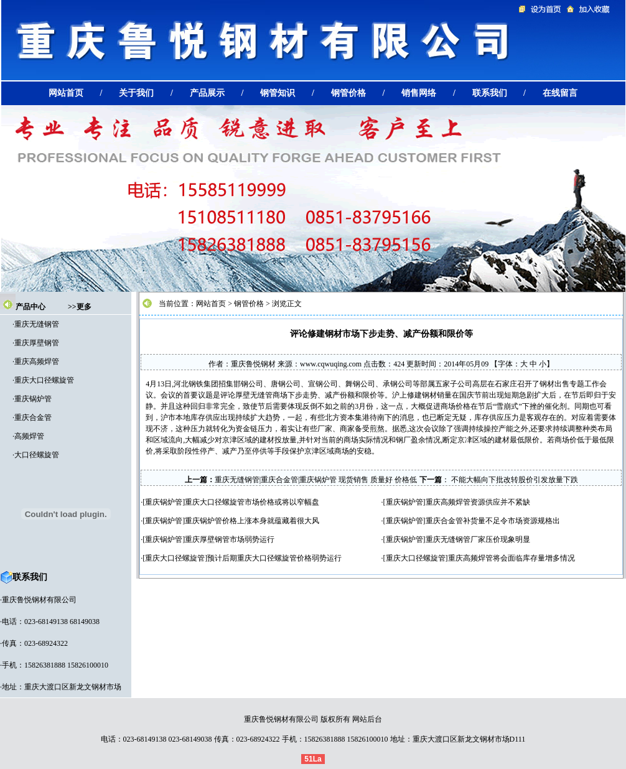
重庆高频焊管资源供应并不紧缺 (478, 502)
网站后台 (367, 719)
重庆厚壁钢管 (36, 342)
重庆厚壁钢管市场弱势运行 (229, 539)
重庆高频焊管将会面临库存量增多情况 (511, 558)
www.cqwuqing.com (331, 364)
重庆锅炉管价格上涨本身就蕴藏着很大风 (252, 520)
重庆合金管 (33, 417)
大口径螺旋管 (36, 454)
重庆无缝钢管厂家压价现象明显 (478, 539)
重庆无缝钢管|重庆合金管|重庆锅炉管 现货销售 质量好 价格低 (316, 479)
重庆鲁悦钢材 (253, 364)
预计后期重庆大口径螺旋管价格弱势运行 (274, 558)
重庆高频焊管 (36, 361)
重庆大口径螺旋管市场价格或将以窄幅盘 (252, 502)
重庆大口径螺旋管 (44, 380)
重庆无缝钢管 (36, 324)
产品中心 (30, 306)
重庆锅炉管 (33, 398)
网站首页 (211, 303)
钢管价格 (249, 303)
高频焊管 (29, 436)
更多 (84, 306)
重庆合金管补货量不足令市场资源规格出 (493, 520)
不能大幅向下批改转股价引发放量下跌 (513, 479)
